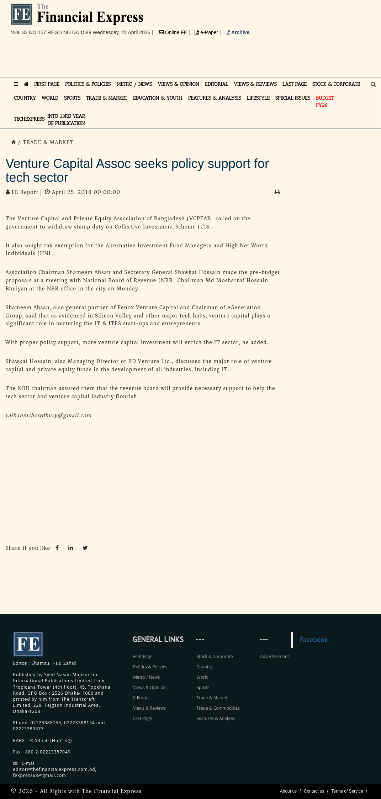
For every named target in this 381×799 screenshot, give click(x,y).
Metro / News (146, 677)
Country (204, 667)
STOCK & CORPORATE (336, 84)
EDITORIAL (216, 84)
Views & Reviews (149, 708)
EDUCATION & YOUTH (157, 98)
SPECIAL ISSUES (292, 98)
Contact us (314, 791)
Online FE (173, 32)
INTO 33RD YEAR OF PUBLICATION (66, 119)
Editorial (141, 698)
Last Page (142, 718)
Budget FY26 (325, 101)
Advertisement (274, 656)
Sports (202, 687)
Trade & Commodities (218, 708)
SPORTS (72, 98)
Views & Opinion (149, 687)
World (202, 677)
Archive (238, 32)
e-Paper (207, 32)
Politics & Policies (150, 667)
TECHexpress (29, 119)
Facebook (314, 639)
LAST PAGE (294, 84)
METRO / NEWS (134, 84)
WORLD (50, 98)
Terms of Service (347, 791)
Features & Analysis (215, 718)
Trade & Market (211, 698)
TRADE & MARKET (106, 98)
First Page (142, 656)
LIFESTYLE (258, 98)
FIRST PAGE (46, 84)
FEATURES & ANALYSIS (214, 98)
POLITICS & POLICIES (88, 84)
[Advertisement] (140, 59)
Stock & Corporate (214, 656)
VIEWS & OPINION (178, 84)
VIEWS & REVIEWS (255, 84)
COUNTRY (25, 98)
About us (288, 791)
